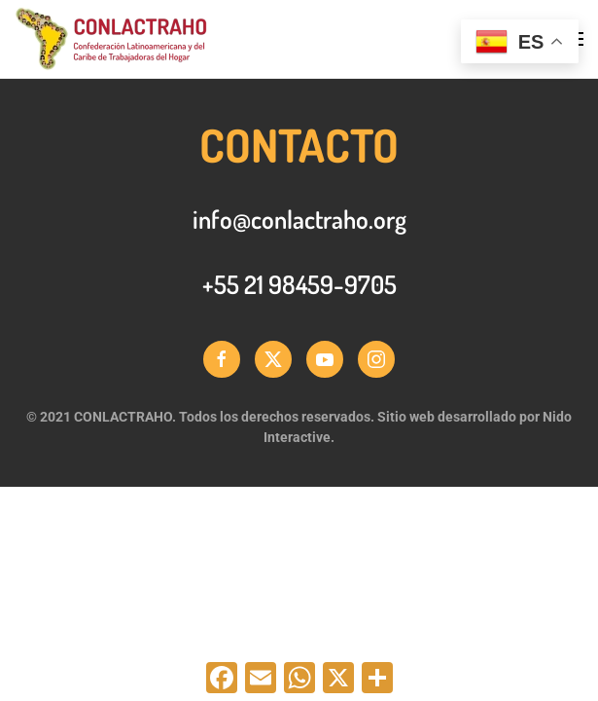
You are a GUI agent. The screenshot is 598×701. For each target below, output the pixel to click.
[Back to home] (111, 39)
